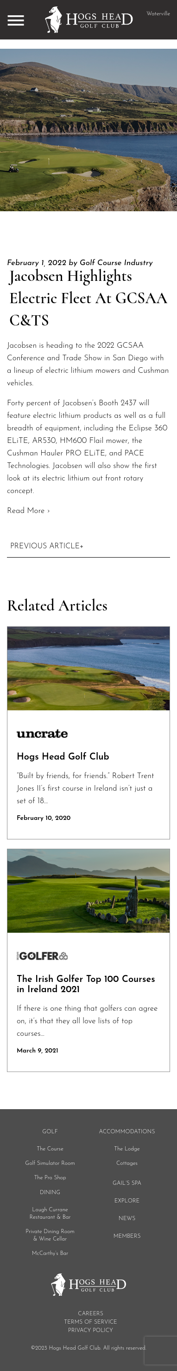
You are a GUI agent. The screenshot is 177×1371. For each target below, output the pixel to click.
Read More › (28, 511)
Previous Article (45, 546)
